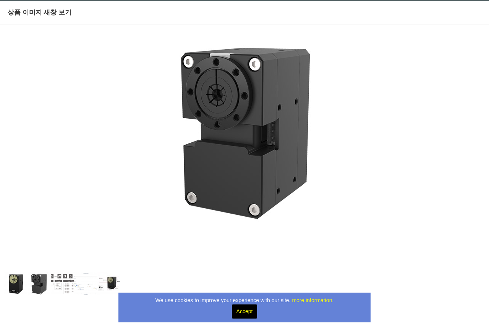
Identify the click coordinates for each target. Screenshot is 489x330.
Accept (244, 311)
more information (312, 300)
